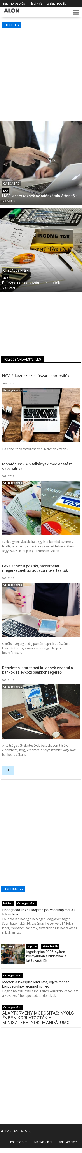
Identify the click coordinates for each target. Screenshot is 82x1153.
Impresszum (19, 1142)
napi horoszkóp (14, 3)
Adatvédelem (68, 1142)
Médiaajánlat (43, 1142)
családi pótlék (56, 3)
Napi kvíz (36, 3)
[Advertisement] (41, 73)
